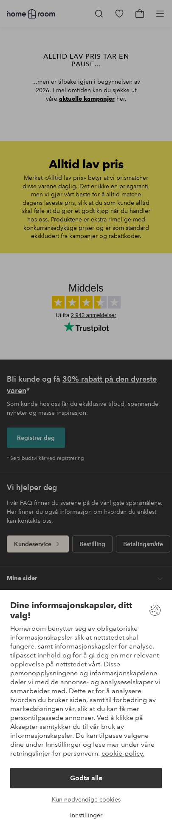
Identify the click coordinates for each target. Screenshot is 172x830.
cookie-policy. (123, 753)
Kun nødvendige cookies (86, 799)
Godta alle (86, 778)
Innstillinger (86, 815)
